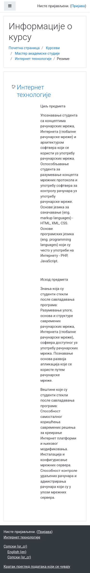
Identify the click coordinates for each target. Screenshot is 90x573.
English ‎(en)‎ (16, 552)
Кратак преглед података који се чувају (37, 566)
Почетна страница (24, 48)
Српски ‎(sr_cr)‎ (15, 546)
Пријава (78, 6)
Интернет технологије (33, 59)
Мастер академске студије (37, 53)
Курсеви (53, 48)
